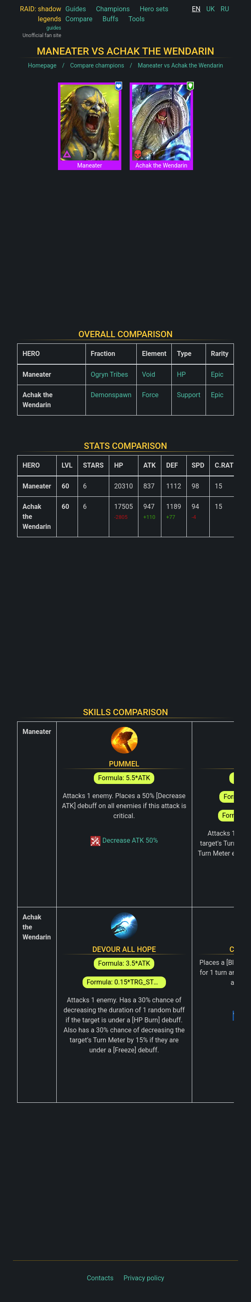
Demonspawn (111, 395)
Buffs (110, 19)
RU (225, 9)
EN (196, 9)
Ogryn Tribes (109, 374)
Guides (75, 9)
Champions (113, 9)
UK (210, 9)
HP (181, 374)
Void (148, 374)
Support (188, 395)
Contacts (100, 1278)
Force (150, 395)
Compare (79, 19)
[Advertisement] (125, 243)
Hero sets (154, 9)
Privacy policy (143, 1278)
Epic (217, 374)
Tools (136, 19)
